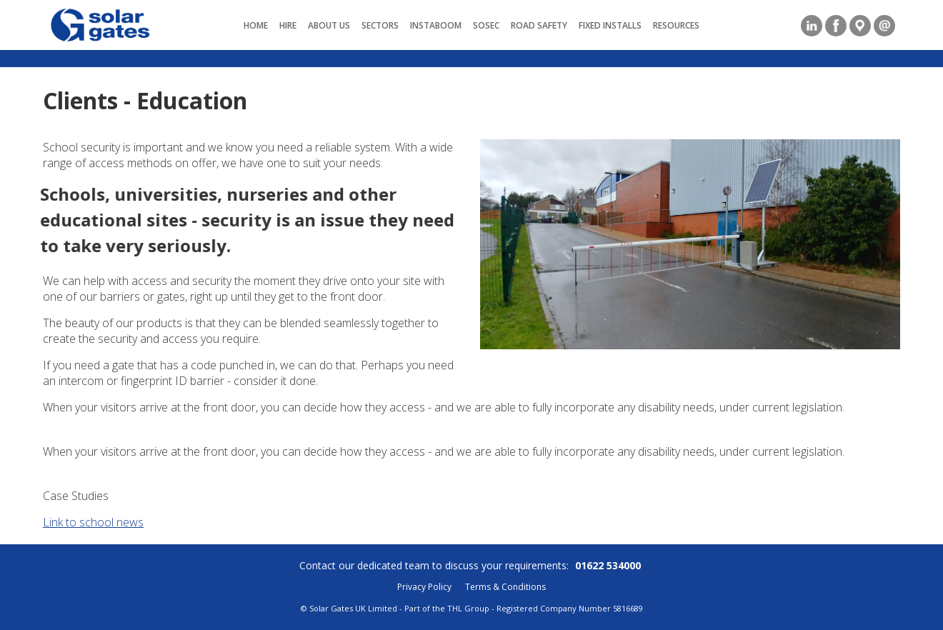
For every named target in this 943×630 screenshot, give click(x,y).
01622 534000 (608, 565)
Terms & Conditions (505, 587)
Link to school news (93, 522)
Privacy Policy (424, 587)
